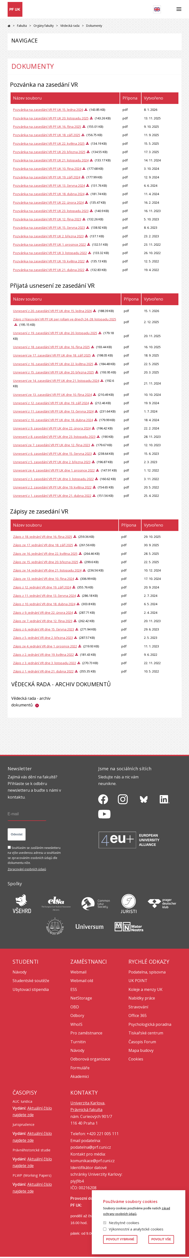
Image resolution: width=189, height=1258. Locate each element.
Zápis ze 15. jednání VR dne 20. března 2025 (45, 562)
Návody (20, 972)
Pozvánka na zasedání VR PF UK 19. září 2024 (46, 177)
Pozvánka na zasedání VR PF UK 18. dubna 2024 (48, 194)
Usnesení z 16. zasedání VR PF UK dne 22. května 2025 (53, 364)
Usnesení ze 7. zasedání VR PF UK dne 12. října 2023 (51, 445)
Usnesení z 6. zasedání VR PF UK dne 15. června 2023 (52, 453)
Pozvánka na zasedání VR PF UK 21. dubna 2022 (48, 270)
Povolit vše (161, 1239)
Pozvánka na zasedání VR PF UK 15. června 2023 (49, 227)
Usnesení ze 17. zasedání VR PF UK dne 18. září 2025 (52, 355)
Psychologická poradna (149, 1024)
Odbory (77, 1015)
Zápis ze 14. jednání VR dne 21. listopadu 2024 (47, 570)
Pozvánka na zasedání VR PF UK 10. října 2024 (47, 168)
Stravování (138, 1007)
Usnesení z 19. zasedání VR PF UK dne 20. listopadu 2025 (55, 333)
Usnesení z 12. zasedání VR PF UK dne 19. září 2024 (51, 403)
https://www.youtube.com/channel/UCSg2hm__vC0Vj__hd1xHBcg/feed (104, 814)
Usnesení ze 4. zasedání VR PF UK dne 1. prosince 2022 (54, 470)
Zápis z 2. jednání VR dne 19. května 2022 (43, 654)
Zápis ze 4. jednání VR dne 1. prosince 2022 (45, 646)
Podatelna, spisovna (147, 972)
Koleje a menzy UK (145, 989)
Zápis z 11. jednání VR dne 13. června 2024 (44, 595)
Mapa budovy (141, 1050)
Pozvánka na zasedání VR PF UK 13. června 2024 (49, 185)
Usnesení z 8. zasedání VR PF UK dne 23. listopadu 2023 (54, 436)
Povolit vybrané (120, 1239)
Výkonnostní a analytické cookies (136, 1229)
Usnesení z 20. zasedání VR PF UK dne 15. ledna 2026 (52, 311)
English (157, 9)
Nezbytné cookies (124, 1222)
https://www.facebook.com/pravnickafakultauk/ (103, 799)
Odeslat (17, 834)
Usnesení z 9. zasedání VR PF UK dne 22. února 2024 (52, 428)
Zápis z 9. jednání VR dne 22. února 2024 (43, 612)
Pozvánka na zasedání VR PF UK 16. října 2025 (47, 126)
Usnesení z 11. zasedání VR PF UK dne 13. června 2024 (53, 411)
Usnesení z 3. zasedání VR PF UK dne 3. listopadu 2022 (53, 479)
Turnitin (78, 1041)
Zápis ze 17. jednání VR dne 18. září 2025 (43, 545)
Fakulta (22, 26)
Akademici (79, 1076)
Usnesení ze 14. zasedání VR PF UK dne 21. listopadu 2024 (56, 380)
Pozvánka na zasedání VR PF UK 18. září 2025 (46, 135)
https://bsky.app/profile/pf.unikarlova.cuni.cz (144, 799)
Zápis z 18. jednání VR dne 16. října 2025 (42, 536)
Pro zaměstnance (86, 1033)
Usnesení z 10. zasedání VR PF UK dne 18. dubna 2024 (53, 420)
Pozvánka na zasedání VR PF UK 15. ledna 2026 (48, 109)
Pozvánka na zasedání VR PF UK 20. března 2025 (49, 152)
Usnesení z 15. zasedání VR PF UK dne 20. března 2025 (53, 372)
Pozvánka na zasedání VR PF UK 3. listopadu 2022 (50, 253)
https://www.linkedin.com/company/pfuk (165, 799)
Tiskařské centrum (145, 1033)
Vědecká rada (69, 26)
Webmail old (81, 980)
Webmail (78, 972)
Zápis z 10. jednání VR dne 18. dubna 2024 (44, 604)
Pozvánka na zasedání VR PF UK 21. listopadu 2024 (51, 160)
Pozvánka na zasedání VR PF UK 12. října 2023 (47, 219)
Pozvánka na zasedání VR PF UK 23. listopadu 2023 (51, 211)
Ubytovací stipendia (31, 989)
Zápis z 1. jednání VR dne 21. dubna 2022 (43, 671)
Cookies (135, 1059)
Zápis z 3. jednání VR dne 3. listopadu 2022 (44, 663)
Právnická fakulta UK (9, 26)
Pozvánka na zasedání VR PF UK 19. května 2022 (49, 261)
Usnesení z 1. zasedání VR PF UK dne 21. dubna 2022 (52, 495)
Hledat (169, 9)
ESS (73, 989)
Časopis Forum (142, 1041)
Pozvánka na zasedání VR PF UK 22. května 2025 (49, 143)
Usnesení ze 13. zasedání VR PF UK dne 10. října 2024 (52, 394)
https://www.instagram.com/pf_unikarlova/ (123, 799)
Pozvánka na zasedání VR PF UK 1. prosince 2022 (49, 244)
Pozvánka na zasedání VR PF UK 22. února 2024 (48, 202)
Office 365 (137, 1015)
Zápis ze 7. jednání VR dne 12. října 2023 (42, 621)
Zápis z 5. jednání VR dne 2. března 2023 (43, 637)
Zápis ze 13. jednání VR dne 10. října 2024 (43, 578)
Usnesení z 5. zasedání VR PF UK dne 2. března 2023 (52, 462)
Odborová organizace (90, 1059)
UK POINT (137, 980)
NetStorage (81, 998)
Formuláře (80, 1068)
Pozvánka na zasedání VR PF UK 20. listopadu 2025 (51, 118)
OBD (74, 1007)
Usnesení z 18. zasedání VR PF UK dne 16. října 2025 (51, 347)
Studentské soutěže (31, 980)
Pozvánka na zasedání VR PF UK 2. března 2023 (48, 236)
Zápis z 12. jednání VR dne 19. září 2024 (42, 587)
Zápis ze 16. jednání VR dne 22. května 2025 (45, 553)
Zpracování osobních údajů (27, 869)
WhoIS (76, 1024)
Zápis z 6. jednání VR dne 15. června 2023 (43, 629)
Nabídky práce (141, 998)
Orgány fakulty (43, 26)
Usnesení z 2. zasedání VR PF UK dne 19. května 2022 (52, 487)
